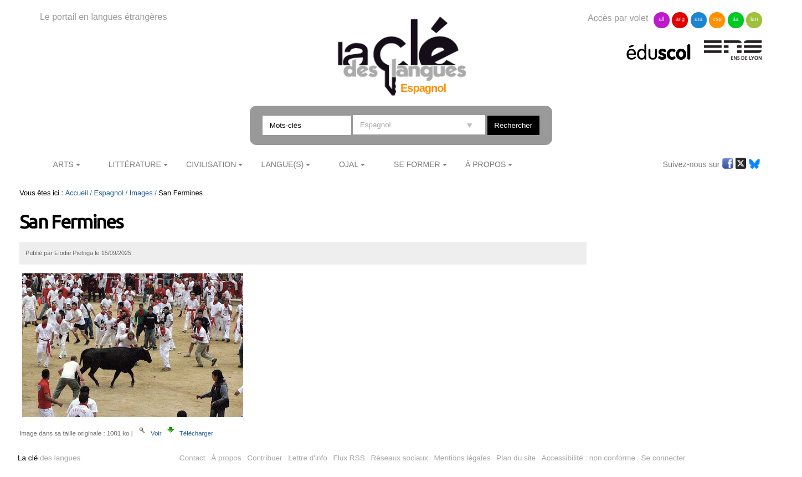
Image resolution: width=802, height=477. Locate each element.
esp (717, 19)
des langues (49, 458)
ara (698, 19)
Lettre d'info (307, 458)
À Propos (485, 164)
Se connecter (663, 458)
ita (736, 19)
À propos (226, 458)
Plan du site (516, 458)
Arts (63, 164)
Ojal (348, 164)
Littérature (135, 164)
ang (680, 19)
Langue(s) (282, 164)
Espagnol (109, 193)
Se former (417, 164)
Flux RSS (348, 458)
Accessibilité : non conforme (588, 458)
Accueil (76, 193)
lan (754, 19)
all (661, 19)
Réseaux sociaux (399, 458)
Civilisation (211, 164)
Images (141, 193)
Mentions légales (462, 458)
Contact (192, 458)
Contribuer (264, 458)
